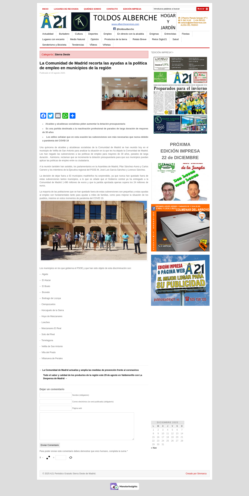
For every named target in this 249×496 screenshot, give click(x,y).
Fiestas (186, 33)
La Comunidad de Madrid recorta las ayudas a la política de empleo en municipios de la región (93, 65)
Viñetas (107, 44)
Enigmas (154, 33)
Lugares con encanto (53, 39)
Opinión (95, 39)
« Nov (154, 448)
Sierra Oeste (62, 54)
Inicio (45, 9)
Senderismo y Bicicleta (54, 44)
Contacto (112, 9)
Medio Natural (77, 39)
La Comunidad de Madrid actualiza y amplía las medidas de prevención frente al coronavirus (89, 370)
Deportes (93, 33)
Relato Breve (139, 39)
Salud (175, 39)
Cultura (79, 33)
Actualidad (48, 33)
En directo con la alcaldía (130, 33)
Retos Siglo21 (159, 39)
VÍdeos (93, 44)
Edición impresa (132, 9)
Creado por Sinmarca (196, 479)
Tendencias (78, 44)
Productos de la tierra (115, 39)
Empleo (108, 33)
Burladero (64, 33)
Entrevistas (170, 33)
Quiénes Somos (92, 9)
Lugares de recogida (66, 9)
